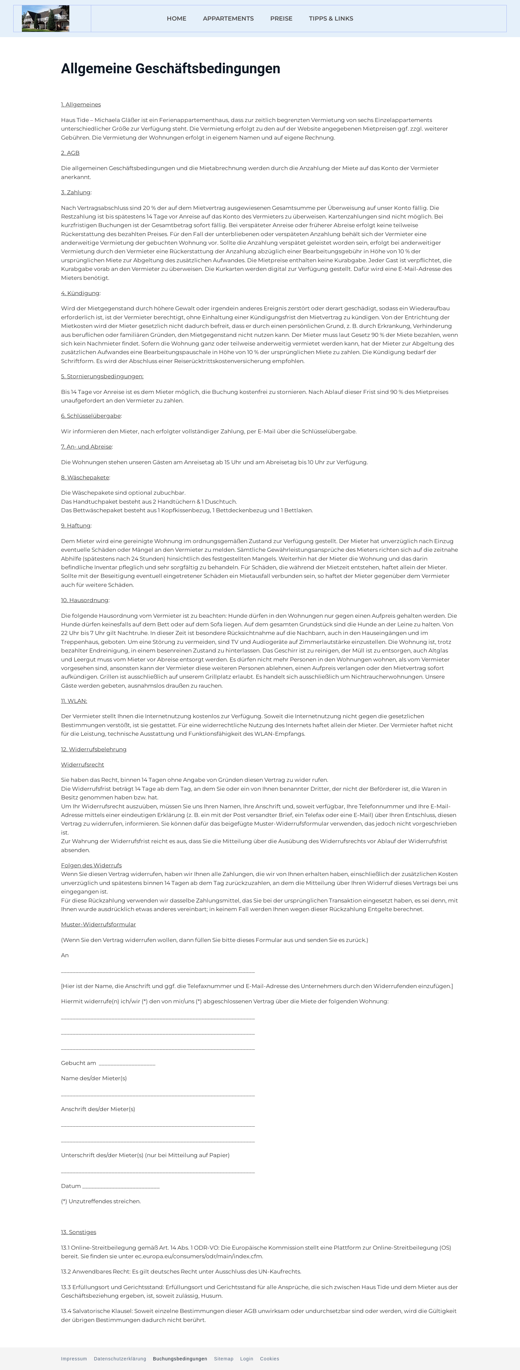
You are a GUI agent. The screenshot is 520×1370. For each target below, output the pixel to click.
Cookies (269, 1358)
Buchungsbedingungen (180, 1358)
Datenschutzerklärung (120, 1358)
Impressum (74, 1358)
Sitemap (223, 1358)
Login (247, 1358)
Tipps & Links (331, 18)
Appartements (228, 18)
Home (176, 18)
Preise (281, 18)
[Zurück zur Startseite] (46, 18)
